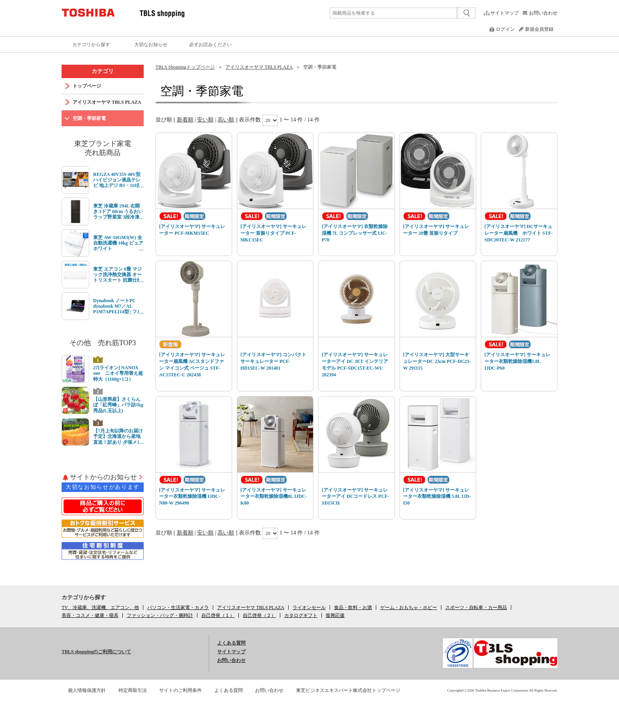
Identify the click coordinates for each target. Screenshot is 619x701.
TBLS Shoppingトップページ (185, 67)
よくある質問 (231, 643)
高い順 (226, 120)
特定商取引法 (132, 690)
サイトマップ (504, 13)
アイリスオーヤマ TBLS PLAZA (259, 67)
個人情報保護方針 (87, 690)
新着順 (185, 120)
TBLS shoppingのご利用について (96, 651)
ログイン (505, 29)
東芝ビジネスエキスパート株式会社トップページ (348, 690)
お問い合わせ (543, 13)
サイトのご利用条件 (180, 690)
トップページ (87, 86)
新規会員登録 (539, 29)
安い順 (205, 120)
